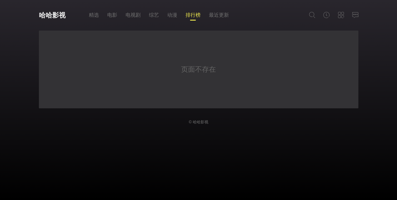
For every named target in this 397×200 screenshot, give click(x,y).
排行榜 (193, 15)
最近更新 (219, 15)
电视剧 (133, 15)
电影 (112, 15)
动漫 (172, 15)
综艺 (154, 15)
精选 (94, 15)
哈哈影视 (52, 15)
